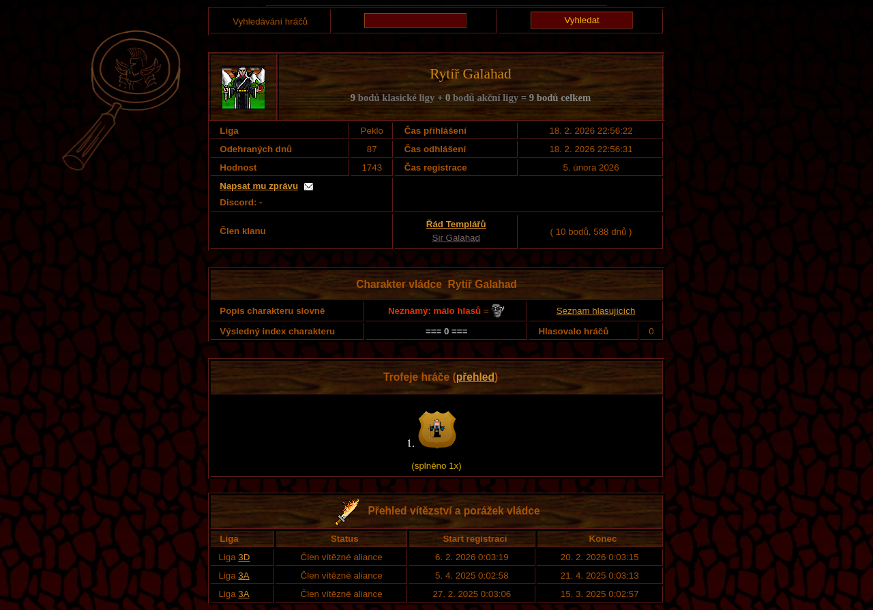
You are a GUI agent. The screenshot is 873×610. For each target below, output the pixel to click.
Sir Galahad (456, 238)
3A (243, 575)
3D (244, 557)
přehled (475, 377)
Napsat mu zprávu (259, 186)
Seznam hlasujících (596, 311)
